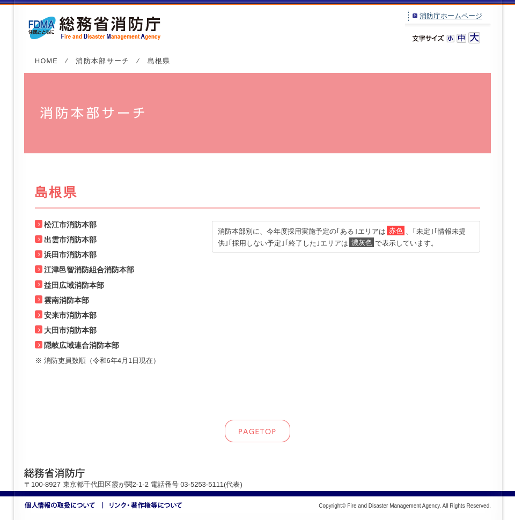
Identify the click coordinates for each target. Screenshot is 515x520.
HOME (46, 61)
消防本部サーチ (102, 61)
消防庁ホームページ (451, 16)
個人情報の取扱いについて (64, 505)
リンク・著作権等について (143, 505)
